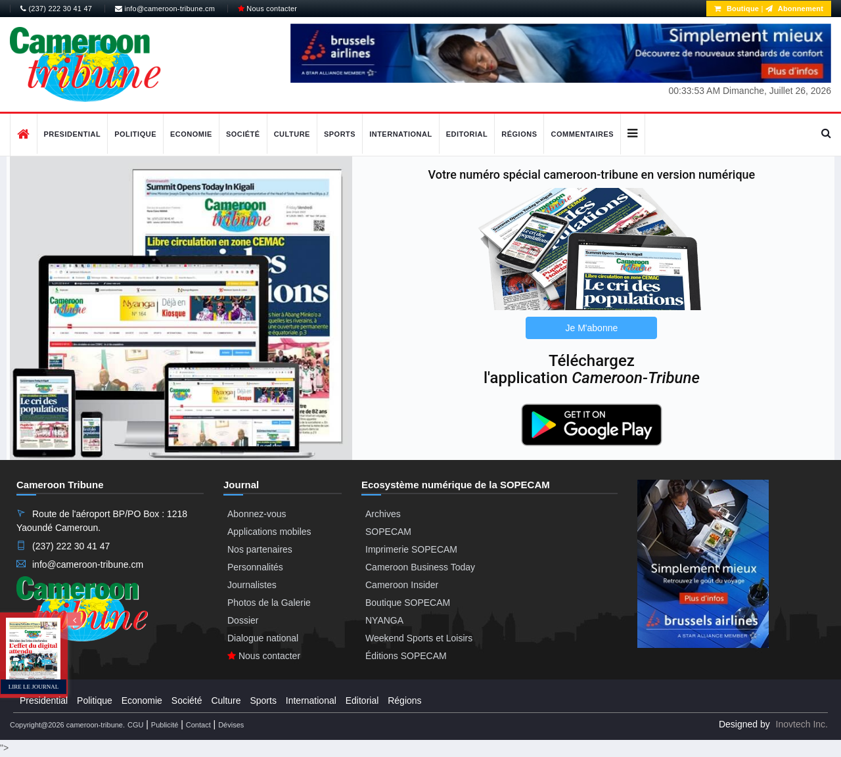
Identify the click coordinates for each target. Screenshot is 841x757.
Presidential (72, 134)
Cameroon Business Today (420, 567)
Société (243, 134)
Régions (519, 134)
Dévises (231, 725)
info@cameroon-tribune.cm (165, 8)
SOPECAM (388, 531)
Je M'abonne (592, 328)
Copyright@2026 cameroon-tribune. (67, 725)
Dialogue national (262, 638)
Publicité (165, 725)
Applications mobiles (269, 531)
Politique (135, 134)
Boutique (736, 8)
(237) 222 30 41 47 (56, 8)
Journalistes (252, 585)
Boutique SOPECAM (407, 602)
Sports (339, 134)
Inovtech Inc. (802, 724)
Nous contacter (267, 8)
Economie (191, 134)
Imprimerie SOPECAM (411, 549)
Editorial (467, 134)
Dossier (242, 620)
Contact (198, 725)
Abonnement (794, 8)
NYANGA (384, 620)
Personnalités (255, 567)
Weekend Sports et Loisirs (418, 638)
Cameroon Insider (401, 585)
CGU (135, 725)
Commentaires (582, 134)
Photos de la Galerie (269, 602)
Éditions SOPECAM (406, 656)
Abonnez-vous (256, 514)
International (400, 134)
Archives (383, 514)
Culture (292, 134)
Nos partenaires (259, 549)
